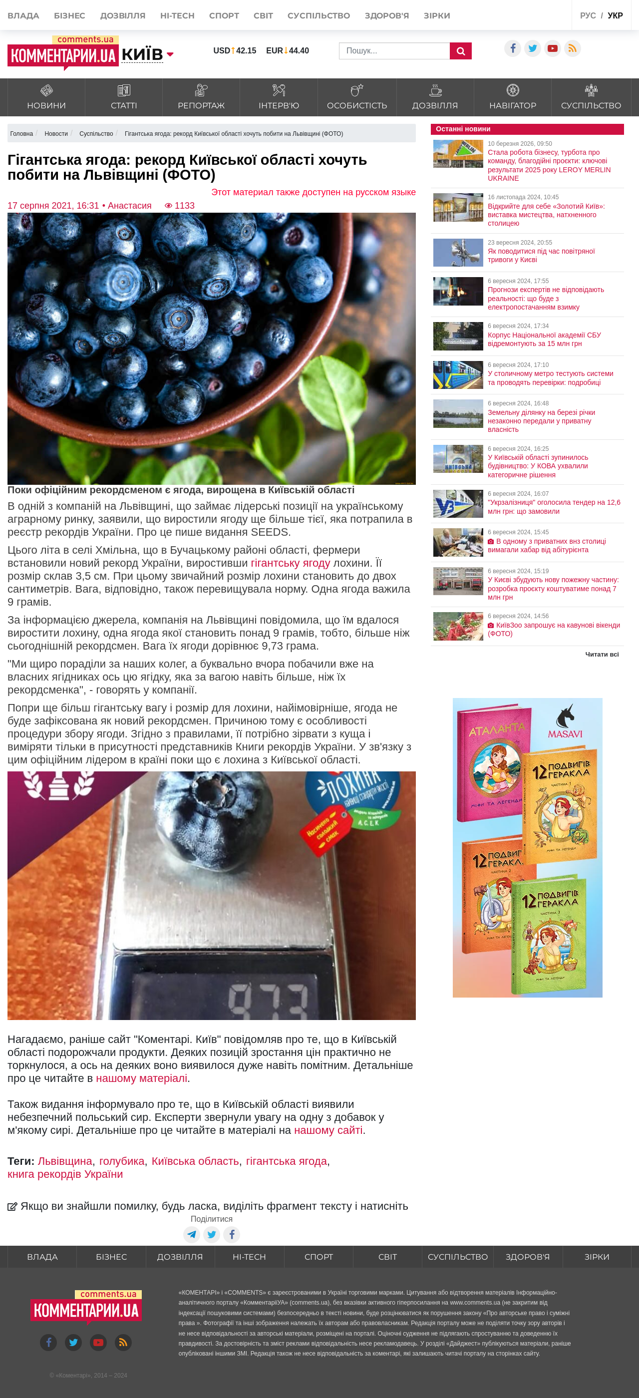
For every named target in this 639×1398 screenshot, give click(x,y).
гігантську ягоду (290, 563)
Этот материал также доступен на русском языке (313, 192)
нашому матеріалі (141, 1078)
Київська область (195, 1161)
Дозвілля (123, 15)
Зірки (437, 15)
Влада (23, 15)
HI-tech (177, 15)
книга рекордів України (65, 1174)
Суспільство (319, 15)
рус (588, 15)
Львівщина (65, 1161)
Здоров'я (387, 15)
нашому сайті (328, 1130)
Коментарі (73, 1375)
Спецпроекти (540, 14)
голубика (122, 1161)
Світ (263, 15)
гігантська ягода (286, 1161)
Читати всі (602, 654)
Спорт (224, 15)
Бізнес (69, 15)
